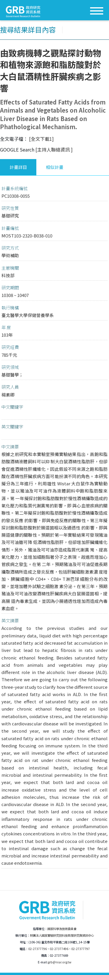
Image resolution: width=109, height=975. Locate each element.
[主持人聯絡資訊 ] (54, 149)
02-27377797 (80, 949)
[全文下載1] (41, 138)
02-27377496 (59, 949)
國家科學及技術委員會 (61, 929)
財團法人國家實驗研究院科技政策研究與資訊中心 (62, 935)
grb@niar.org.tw (59, 962)
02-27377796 (37, 949)
